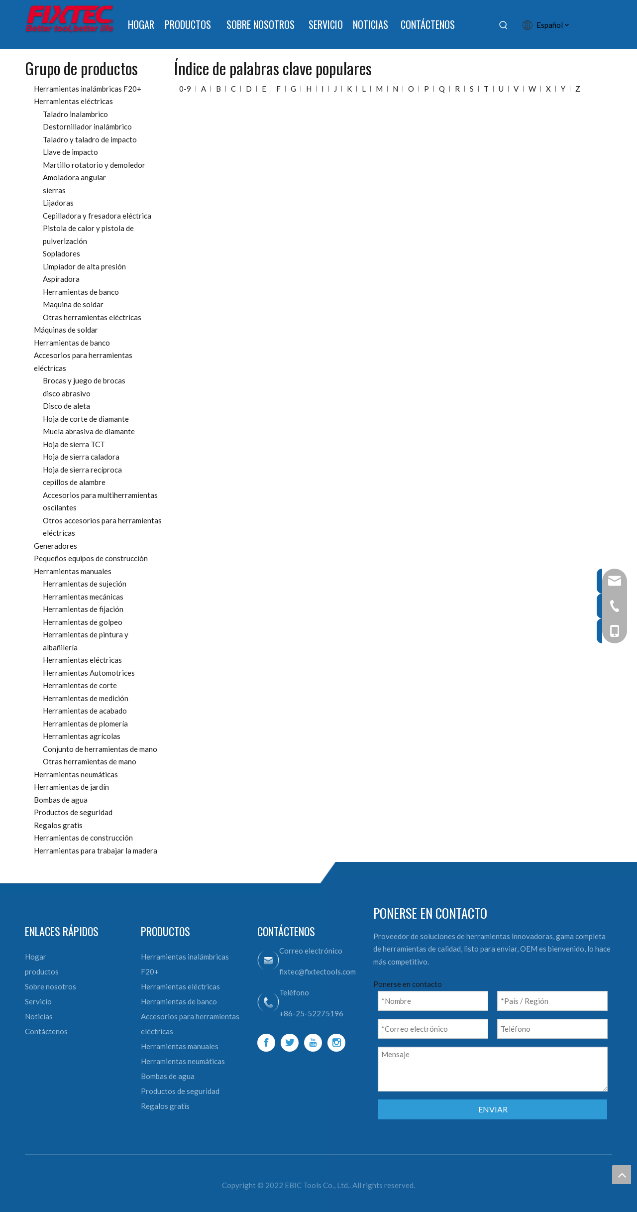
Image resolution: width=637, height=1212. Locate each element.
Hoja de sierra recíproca (82, 469)
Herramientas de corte (80, 685)
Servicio (38, 1001)
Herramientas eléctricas (73, 101)
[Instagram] (336, 1043)
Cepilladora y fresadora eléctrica (97, 215)
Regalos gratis (58, 825)
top (621, 1174)
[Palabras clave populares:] (504, 25)
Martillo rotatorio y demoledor (94, 164)
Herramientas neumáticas (76, 774)
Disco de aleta (66, 405)
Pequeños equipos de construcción (91, 558)
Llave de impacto (70, 151)
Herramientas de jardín (71, 786)
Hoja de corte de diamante (86, 418)
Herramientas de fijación (83, 609)
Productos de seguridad (73, 812)
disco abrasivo (67, 393)
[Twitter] (290, 1043)
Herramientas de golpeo (82, 621)
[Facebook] (266, 1043)
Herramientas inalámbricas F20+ (87, 88)
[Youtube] (313, 1043)
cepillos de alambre (74, 482)
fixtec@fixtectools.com (317, 971)
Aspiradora (61, 278)
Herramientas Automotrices (89, 672)
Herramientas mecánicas (83, 596)
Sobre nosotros (50, 986)
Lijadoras (58, 202)
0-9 (185, 88)
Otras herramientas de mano (89, 761)
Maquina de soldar (73, 304)
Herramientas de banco (81, 291)
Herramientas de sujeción (84, 583)
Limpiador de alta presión (84, 266)
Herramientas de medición (85, 698)
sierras (54, 190)
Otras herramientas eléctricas (92, 317)
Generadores (55, 545)
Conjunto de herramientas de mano (100, 748)
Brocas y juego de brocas (84, 380)
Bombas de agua (61, 799)
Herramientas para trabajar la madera (95, 850)
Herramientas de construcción (83, 837)
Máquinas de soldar (66, 329)
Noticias (39, 1016)
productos (42, 971)
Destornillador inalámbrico (87, 126)
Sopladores (61, 253)
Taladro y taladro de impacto (90, 139)
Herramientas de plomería (85, 723)
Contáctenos (46, 1031)
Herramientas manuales (72, 571)
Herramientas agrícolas (81, 735)
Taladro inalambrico (75, 114)
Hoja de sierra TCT (74, 444)
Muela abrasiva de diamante (89, 431)
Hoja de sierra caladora (81, 456)
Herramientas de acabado (85, 710)
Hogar (35, 956)
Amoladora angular (74, 177)
